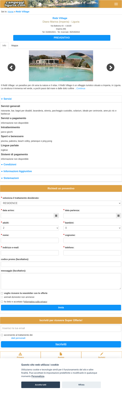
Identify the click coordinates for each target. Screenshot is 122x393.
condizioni (8, 164)
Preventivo (62, 37)
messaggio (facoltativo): (13, 270)
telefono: (68, 247)
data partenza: (71, 210)
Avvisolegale (61, 357)
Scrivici (101, 357)
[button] (9, 65)
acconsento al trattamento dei (17, 337)
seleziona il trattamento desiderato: (20, 197)
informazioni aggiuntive (16, 171)
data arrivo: (7, 210)
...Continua (80, 88)
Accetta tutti (40, 385)
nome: (5, 235)
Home (11, 11)
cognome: (69, 235)
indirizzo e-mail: (10, 247)
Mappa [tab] (14, 45)
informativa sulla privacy (35, 301)
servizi (6, 99)
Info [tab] (4, 45)
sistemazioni (9, 178)
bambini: (68, 222)
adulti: (5, 222)
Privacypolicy (20, 357)
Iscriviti (60, 344)
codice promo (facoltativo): (15, 259)
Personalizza (37, 376)
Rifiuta (81, 385)
